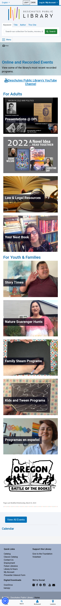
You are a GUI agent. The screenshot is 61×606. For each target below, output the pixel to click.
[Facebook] (37, 585)
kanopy (7, 588)
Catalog (7, 554)
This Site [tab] (32, 25)
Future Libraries (11, 566)
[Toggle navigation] (6, 39)
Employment (9, 563)
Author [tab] (23, 25)
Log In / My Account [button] (47, 3)
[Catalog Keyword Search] (24, 31)
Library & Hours (11, 569)
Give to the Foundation (42, 554)
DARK (33, 3)
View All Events (16, 519)
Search (51, 31)
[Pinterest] (40, 585)
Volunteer (36, 557)
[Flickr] (33, 585)
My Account (9, 572)
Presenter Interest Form (14, 575)
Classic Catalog (11, 557)
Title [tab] (16, 25)
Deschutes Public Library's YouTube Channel (32, 82)
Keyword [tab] (7, 25)
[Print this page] (5, 45)
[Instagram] (44, 585)
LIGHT (26, 3)
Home (37, 597)
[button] (6, 2)
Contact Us (8, 560)
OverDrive (8, 585)
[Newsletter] (53, 585)
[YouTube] (50, 585)
